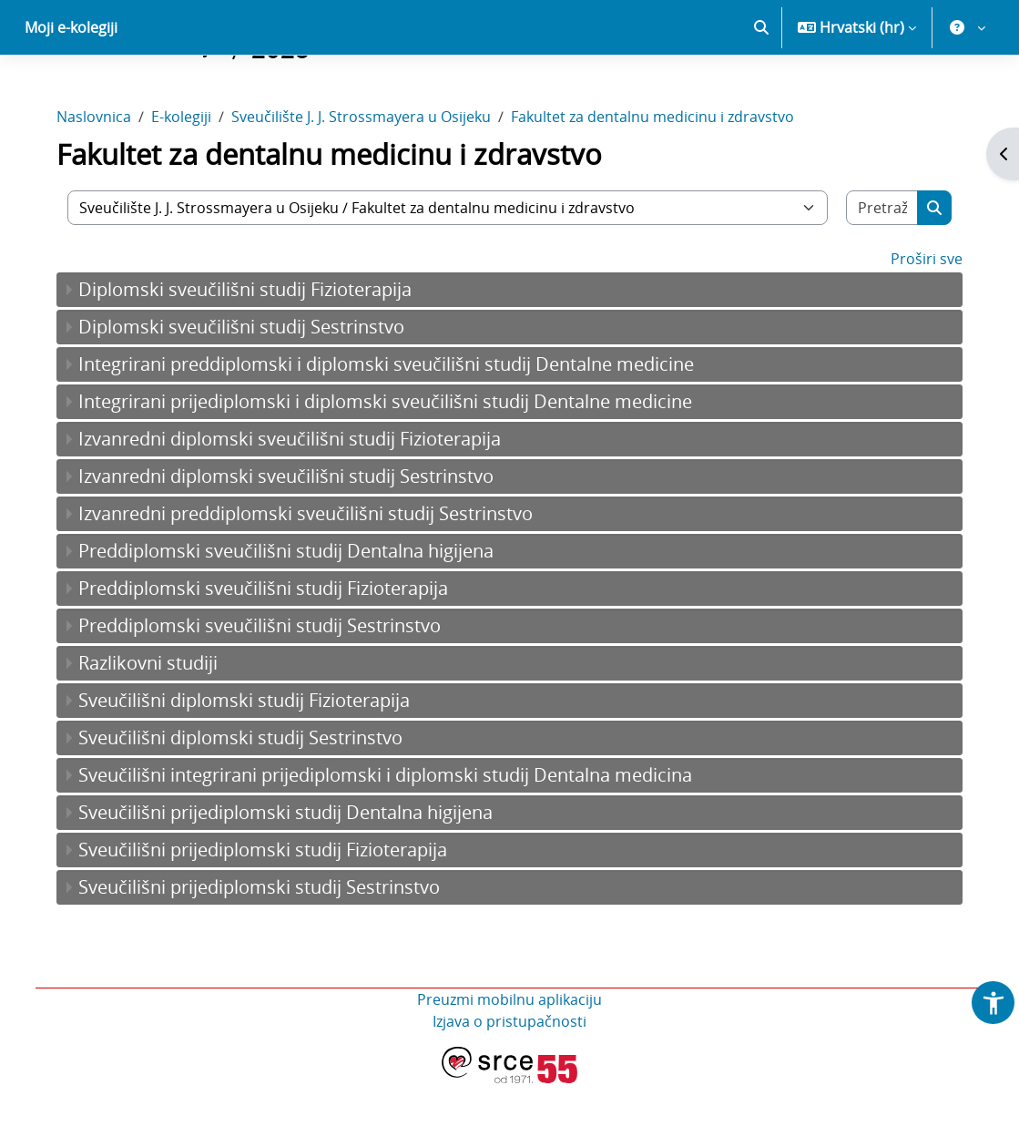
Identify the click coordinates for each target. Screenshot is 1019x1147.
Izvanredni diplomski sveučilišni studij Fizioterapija (298, 502)
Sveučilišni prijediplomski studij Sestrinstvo (267, 950)
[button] (761, 91)
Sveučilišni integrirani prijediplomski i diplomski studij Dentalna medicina (393, 838)
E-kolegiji (189, 180)
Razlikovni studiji (156, 726)
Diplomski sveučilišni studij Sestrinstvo (250, 390)
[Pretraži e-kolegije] (875, 271)
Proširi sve (918, 322)
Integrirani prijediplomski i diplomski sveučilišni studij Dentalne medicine (393, 465)
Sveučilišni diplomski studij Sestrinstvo (249, 801)
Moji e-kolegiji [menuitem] (71, 91)
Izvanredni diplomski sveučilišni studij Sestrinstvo (294, 539)
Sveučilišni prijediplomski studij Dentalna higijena (294, 876)
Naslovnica (102, 180)
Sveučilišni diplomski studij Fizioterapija (252, 764)
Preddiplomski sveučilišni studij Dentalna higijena (294, 614)
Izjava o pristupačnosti (509, 1085)
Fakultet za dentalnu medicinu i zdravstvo (660, 180)
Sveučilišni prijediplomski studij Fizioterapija (271, 913)
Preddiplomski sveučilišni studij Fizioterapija (271, 652)
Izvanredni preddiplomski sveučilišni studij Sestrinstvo (314, 577)
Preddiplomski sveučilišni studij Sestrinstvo (268, 689)
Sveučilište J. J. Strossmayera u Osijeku (369, 180)
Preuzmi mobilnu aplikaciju (509, 1063)
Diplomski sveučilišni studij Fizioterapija (253, 353)
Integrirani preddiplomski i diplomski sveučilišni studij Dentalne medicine (394, 427)
